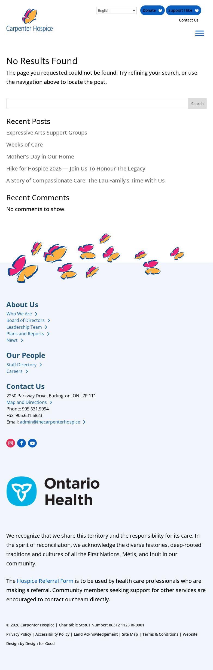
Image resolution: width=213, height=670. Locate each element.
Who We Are (19, 314)
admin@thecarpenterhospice (50, 422)
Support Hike (180, 10)
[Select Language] (116, 10)
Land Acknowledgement (96, 634)
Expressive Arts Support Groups (46, 132)
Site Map (130, 634)
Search (197, 103)
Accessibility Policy (52, 634)
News (12, 340)
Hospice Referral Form (45, 580)
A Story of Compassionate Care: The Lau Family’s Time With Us (85, 180)
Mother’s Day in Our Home (40, 156)
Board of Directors (26, 320)
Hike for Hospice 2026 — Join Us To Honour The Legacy (75, 168)
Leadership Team (24, 327)
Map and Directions (27, 402)
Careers (15, 371)
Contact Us (189, 20)
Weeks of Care (24, 144)
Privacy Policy (18, 634)
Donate (149, 10)
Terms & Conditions (160, 634)
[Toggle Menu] (199, 33)
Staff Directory (21, 365)
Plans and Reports (25, 334)
